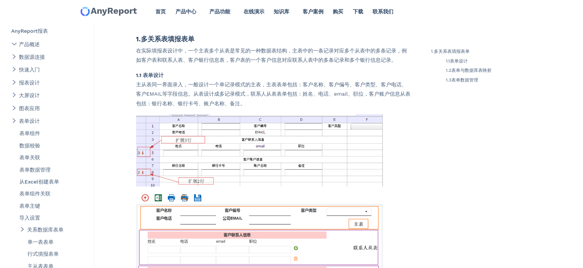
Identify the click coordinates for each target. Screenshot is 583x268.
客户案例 (313, 12)
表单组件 (29, 133)
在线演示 (254, 12)
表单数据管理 (35, 170)
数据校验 (29, 146)
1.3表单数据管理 (462, 80)
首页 (160, 12)
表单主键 (29, 206)
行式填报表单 (43, 254)
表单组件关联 (35, 194)
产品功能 (219, 12)
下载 (358, 12)
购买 (338, 12)
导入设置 (29, 218)
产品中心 (185, 12)
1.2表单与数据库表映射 (469, 70)
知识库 (281, 12)
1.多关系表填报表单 (450, 51)
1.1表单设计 (457, 61)
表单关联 (29, 157)
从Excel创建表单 (39, 182)
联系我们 (383, 12)
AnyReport (108, 11)
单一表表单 (41, 242)
